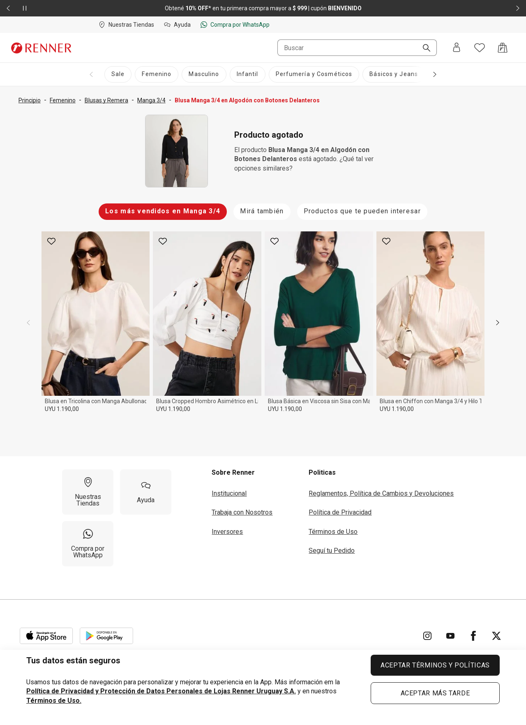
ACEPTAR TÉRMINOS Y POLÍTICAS (435, 665)
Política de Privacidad (340, 512)
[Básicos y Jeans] (393, 74)
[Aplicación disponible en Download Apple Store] (46, 636)
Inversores (227, 532)
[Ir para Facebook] (473, 636)
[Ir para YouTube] (450, 636)
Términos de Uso (333, 532)
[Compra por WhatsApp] (87, 543)
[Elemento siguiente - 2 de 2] (518, 8)
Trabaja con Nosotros (242, 512)
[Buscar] (423, 48)
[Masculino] (204, 74)
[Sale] (118, 74)
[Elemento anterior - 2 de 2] (8, 8)
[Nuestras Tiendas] (87, 492)
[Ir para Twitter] (496, 636)
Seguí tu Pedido (332, 550)
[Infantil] (247, 74)
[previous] (28, 322)
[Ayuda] (145, 492)
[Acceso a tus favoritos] (479, 48)
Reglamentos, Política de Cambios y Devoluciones (381, 493)
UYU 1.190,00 (62, 409)
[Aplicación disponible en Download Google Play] (106, 636)
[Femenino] (156, 74)
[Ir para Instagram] (427, 636)
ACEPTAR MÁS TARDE (435, 693)
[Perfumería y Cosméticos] (314, 74)
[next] (498, 322)
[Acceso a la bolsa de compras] (502, 48)
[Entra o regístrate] (456, 47)
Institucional (229, 493)
